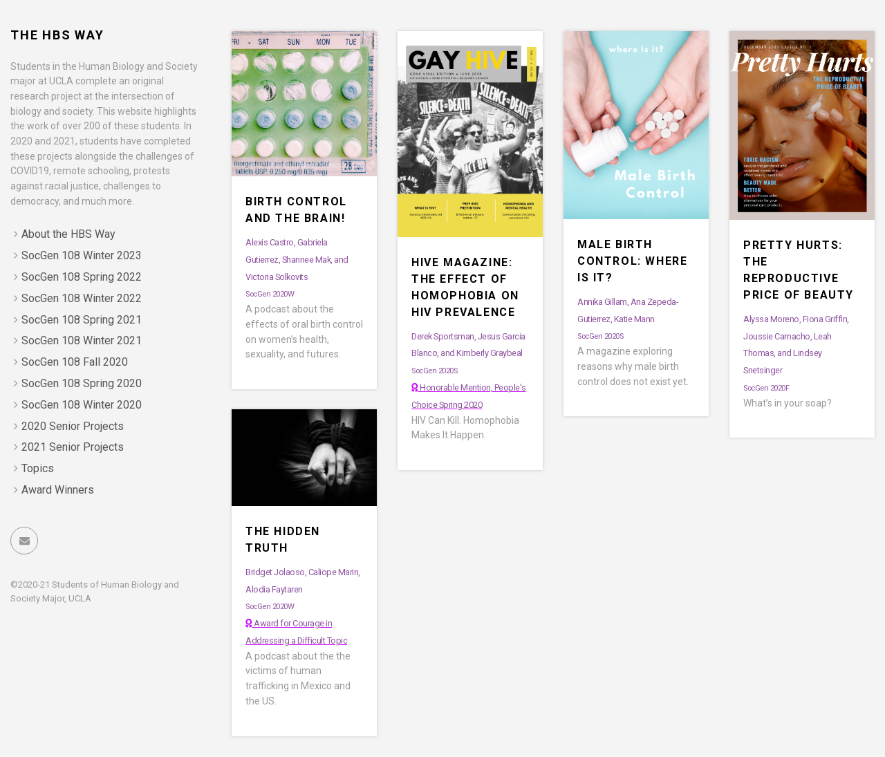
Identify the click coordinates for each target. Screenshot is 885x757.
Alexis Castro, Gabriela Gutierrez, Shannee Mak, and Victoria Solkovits (296, 259)
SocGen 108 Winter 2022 (81, 298)
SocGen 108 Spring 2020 (81, 383)
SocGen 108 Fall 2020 (74, 361)
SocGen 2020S (434, 370)
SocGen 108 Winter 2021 (81, 340)
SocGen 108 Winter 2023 (81, 255)
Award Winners (57, 489)
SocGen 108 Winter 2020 (81, 404)
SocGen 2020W (269, 294)
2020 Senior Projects (72, 426)
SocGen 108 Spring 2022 (81, 276)
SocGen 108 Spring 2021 (81, 319)
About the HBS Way (68, 234)
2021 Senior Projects (72, 447)
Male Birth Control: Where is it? (632, 261)
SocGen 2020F (766, 388)
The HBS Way (57, 35)
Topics (37, 468)
